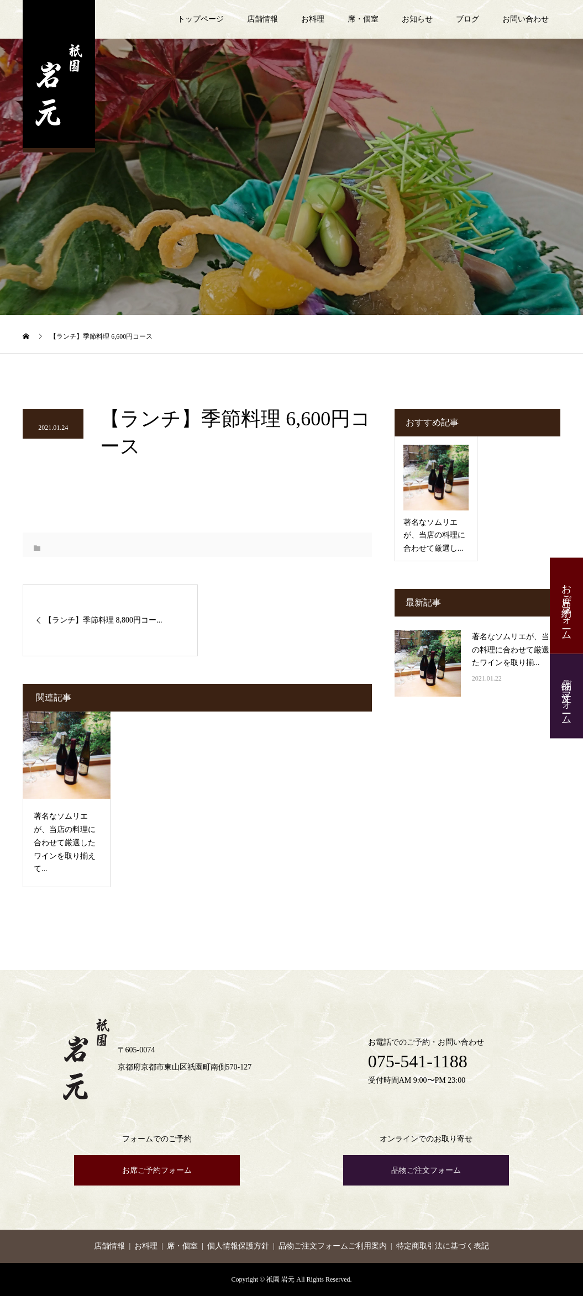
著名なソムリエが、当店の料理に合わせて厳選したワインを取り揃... (514, 650)
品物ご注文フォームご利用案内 (333, 1246)
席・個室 (363, 19)
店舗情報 (262, 19)
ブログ (467, 19)
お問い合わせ (525, 19)
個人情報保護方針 (238, 1246)
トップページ (200, 19)
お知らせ (417, 19)
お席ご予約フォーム (566, 606)
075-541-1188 (418, 1061)
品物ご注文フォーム (566, 696)
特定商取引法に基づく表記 (442, 1246)
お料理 (312, 19)
